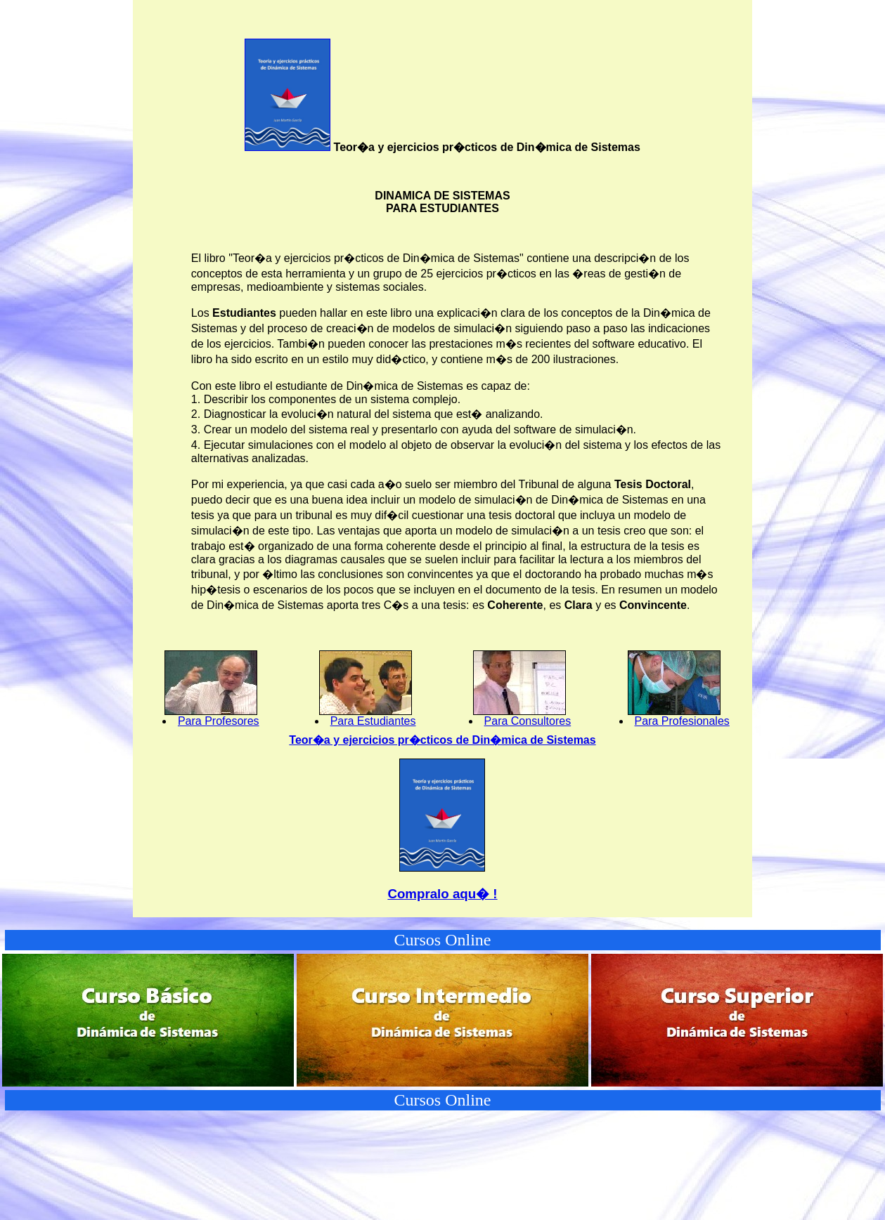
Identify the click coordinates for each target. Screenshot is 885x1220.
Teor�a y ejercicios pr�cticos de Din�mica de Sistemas (442, 740)
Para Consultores (527, 721)
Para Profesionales (682, 721)
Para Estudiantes (373, 721)
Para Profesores (218, 721)
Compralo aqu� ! (442, 893)
